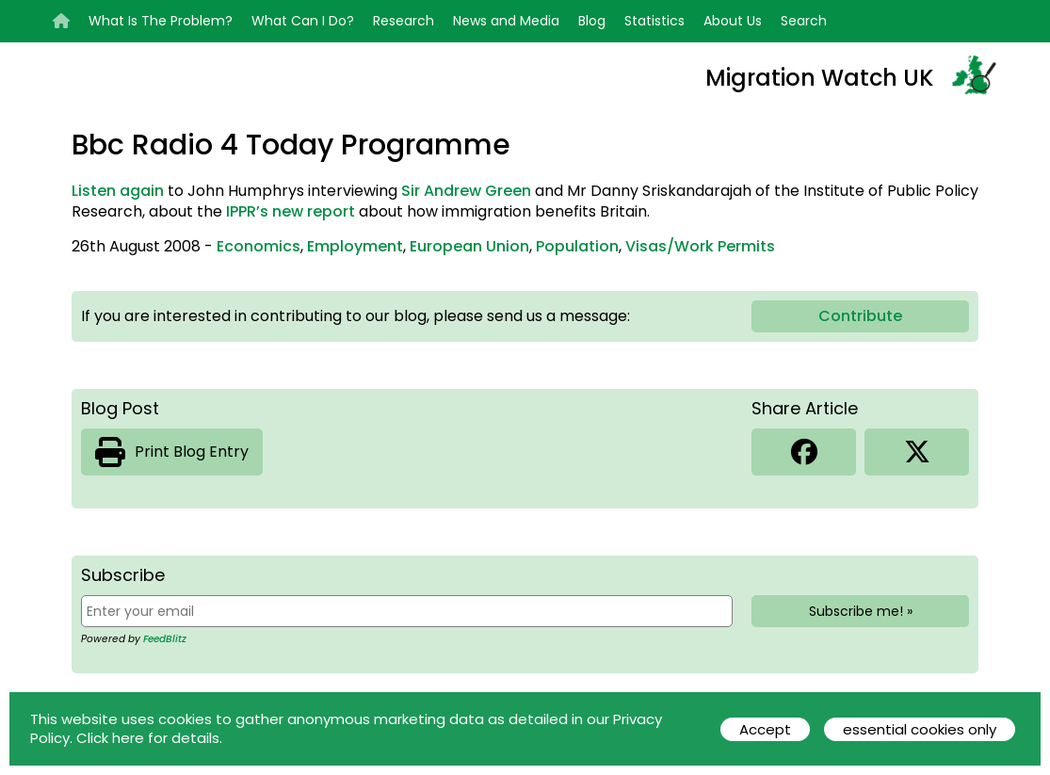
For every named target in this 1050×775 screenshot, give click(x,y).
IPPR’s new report (290, 211)
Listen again (118, 191)
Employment (355, 246)
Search (804, 20)
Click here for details (147, 738)
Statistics (654, 20)
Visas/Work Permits (700, 246)
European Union (469, 246)
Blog (592, 20)
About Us (732, 20)
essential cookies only (919, 729)
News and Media (506, 20)
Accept (765, 729)
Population (577, 246)
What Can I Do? (302, 20)
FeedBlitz (164, 639)
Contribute (860, 316)
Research (403, 20)
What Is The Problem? (161, 20)
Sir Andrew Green (466, 191)
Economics (258, 246)
